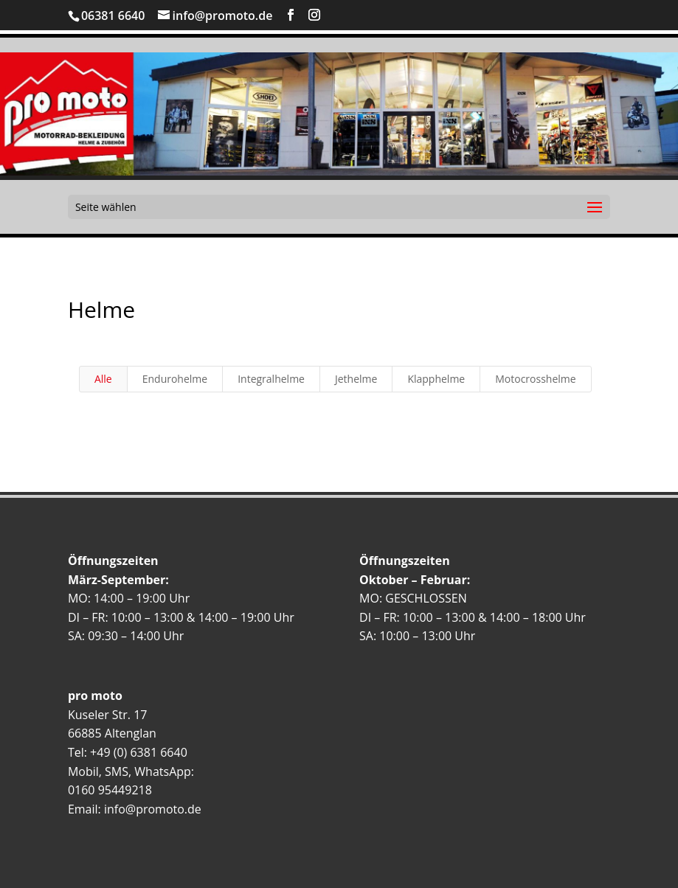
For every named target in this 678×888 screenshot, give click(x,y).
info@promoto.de (152, 809)
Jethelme (356, 379)
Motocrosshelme (535, 379)
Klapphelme (436, 379)
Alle (103, 379)
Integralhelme (271, 379)
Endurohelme (174, 379)
